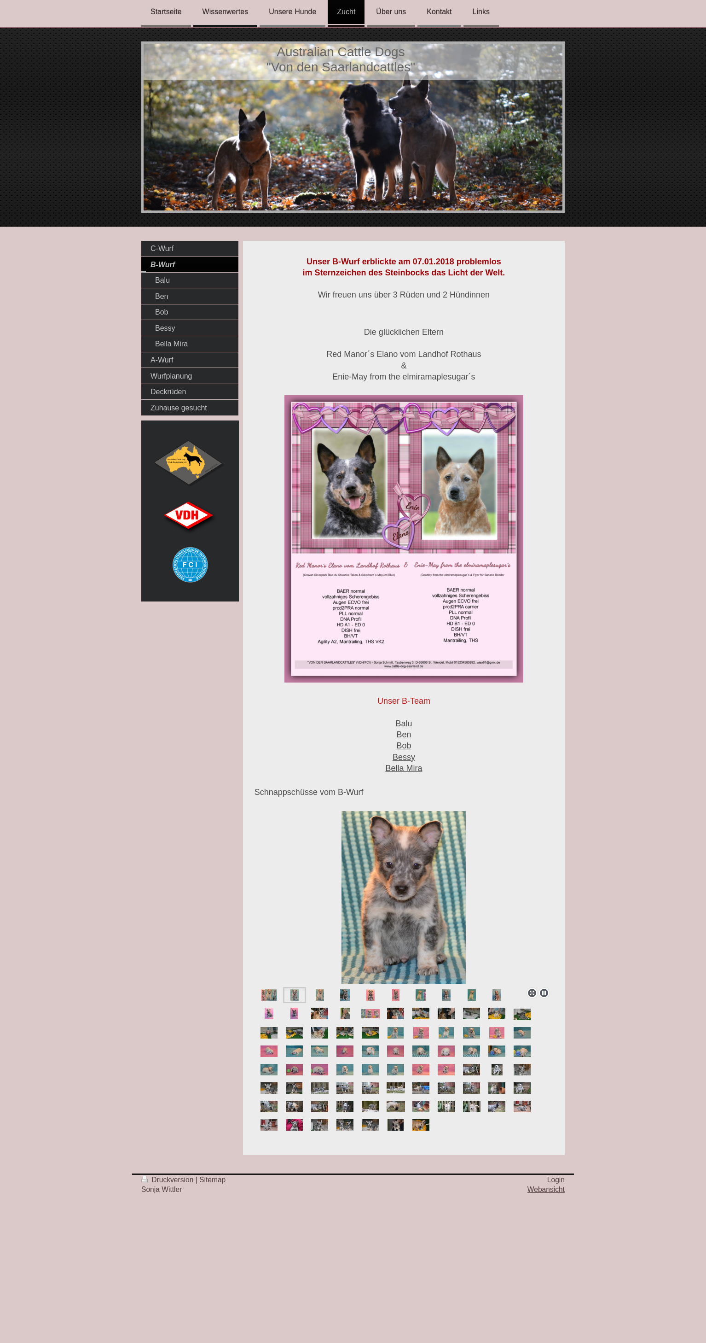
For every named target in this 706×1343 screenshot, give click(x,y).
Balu (403, 723)
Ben (403, 734)
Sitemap (212, 1180)
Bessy (404, 757)
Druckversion (168, 1180)
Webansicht (546, 1189)
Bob (403, 745)
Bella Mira (403, 768)
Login (556, 1180)
